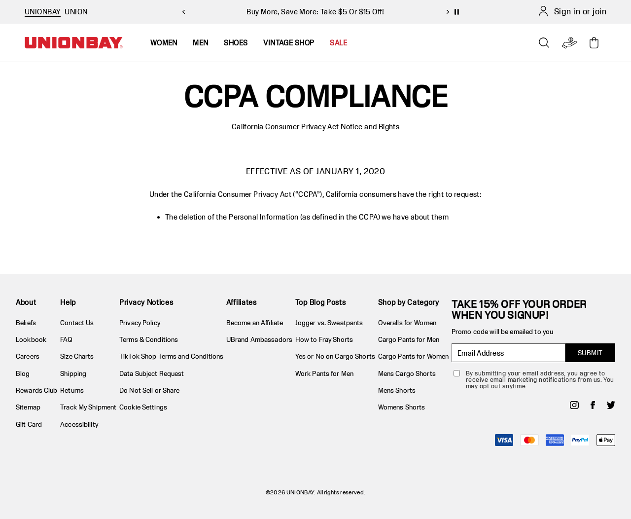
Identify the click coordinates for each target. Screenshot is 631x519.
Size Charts (77, 356)
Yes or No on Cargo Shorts (335, 356)
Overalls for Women (407, 323)
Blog (23, 373)
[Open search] (544, 43)
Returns (72, 390)
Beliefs (26, 323)
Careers (27, 356)
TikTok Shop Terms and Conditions (171, 356)
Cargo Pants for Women (413, 356)
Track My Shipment (88, 407)
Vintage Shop (288, 42)
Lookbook (31, 339)
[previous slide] (183, 12)
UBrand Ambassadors (259, 339)
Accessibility (79, 424)
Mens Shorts (397, 390)
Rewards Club (37, 390)
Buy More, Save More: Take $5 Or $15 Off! (315, 11)
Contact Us (77, 323)
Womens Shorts (401, 407)
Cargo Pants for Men (408, 339)
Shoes (235, 42)
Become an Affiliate (254, 323)
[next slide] (448, 12)
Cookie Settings (143, 407)
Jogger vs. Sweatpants (329, 323)
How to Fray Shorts (324, 339)
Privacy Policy (139, 323)
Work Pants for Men (324, 373)
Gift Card (29, 424)
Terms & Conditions (148, 339)
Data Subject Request (151, 373)
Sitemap (28, 407)
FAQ (66, 339)
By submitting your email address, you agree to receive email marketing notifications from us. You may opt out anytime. (540, 379)
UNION (76, 11)
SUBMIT (590, 353)
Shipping (73, 373)
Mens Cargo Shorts (407, 373)
